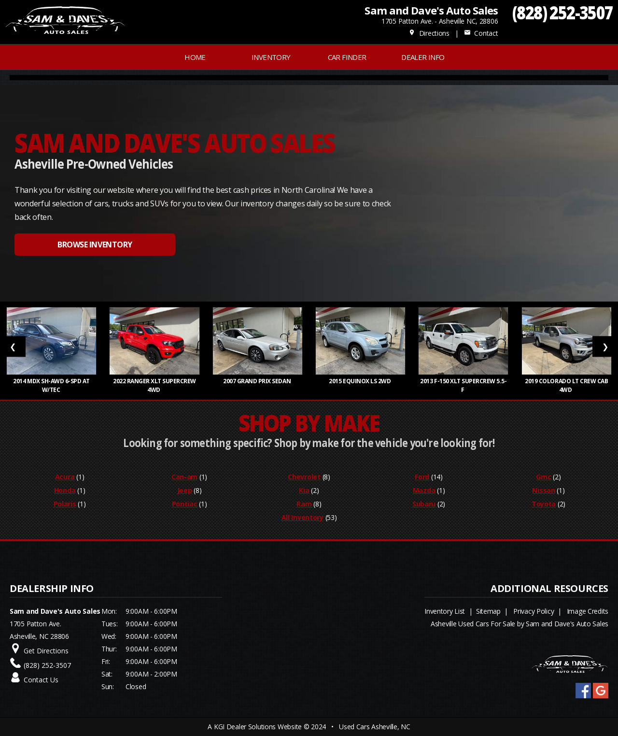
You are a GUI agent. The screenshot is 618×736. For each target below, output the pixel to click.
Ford (422, 476)
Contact (481, 33)
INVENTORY (271, 57)
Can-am (184, 476)
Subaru (423, 503)
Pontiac (184, 503)
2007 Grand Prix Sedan (257, 381)
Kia (304, 490)
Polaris (65, 503)
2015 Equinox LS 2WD (360, 381)
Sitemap (488, 611)
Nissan (543, 490)
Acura (65, 476)
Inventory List (444, 611)
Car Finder (347, 57)
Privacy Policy (533, 611)
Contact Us (41, 679)
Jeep (184, 490)
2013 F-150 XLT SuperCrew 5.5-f (463, 385)
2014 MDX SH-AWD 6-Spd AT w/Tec (51, 385)
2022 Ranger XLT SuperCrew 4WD (154, 385)
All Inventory (302, 517)
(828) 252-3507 (562, 12)
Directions (428, 33)
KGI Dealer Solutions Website (258, 726)
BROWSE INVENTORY (94, 244)
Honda (65, 490)
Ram (303, 503)
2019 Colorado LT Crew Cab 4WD (566, 385)
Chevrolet (304, 476)
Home (195, 57)
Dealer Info (422, 57)
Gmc (543, 476)
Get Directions (46, 650)
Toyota (544, 503)
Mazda (424, 490)
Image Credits (587, 611)
